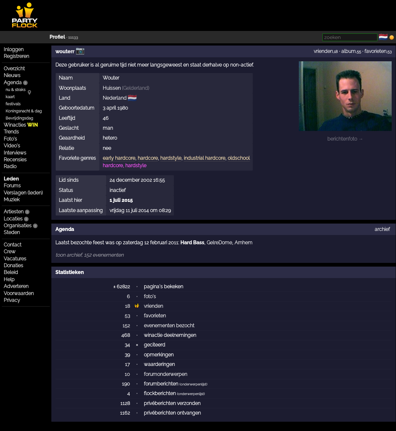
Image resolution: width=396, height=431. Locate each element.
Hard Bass (192, 243)
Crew (9, 252)
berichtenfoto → (345, 139)
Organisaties (18, 226)
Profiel (57, 37)
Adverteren (16, 286)
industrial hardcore (204, 158)
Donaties (13, 265)
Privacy (12, 300)
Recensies (15, 160)
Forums (12, 186)
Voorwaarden (19, 293)
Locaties (13, 219)
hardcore (148, 158)
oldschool (239, 158)
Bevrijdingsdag (19, 118)
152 (126, 326)
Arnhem (243, 243)
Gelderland (135, 88)
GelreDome (219, 243)
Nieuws (12, 75)
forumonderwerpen (165, 374)
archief (382, 229)
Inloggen (14, 49)
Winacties (21, 125)
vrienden (323, 51)
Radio (10, 166)
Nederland (115, 98)
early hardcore (119, 158)
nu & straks (15, 89)
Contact (12, 245)
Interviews (15, 153)
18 (127, 306)
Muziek (11, 199)
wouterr (64, 51)
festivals (13, 104)
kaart (10, 96)
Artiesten (14, 212)
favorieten (375, 51)
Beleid (11, 272)
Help (9, 279)
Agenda (13, 82)
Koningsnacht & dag (24, 111)
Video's (12, 146)
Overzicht (14, 69)
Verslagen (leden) (23, 193)
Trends (11, 132)
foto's (150, 296)
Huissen (112, 88)
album (348, 51)
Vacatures (15, 259)
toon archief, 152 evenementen (89, 255)
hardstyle (170, 158)
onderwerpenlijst (193, 384)
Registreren (16, 56)
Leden (11, 179)
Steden (12, 232)
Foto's (10, 139)
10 (127, 374)
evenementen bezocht (169, 326)
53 (127, 316)
